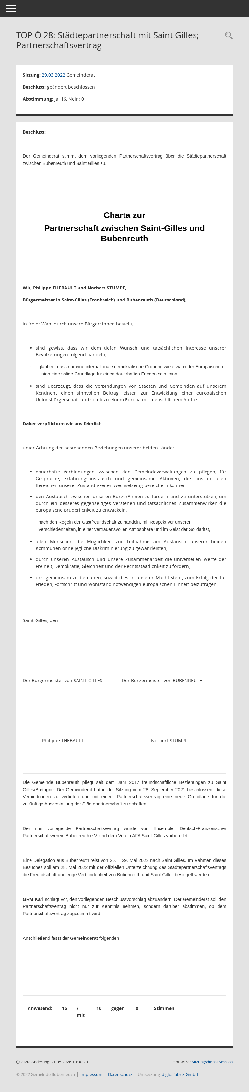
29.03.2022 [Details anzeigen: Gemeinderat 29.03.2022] (53, 75)
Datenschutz (120, 1074)
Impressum (91, 1074)
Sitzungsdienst (212, 1062)
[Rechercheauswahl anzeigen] (227, 36)
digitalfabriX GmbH (180, 1074)
